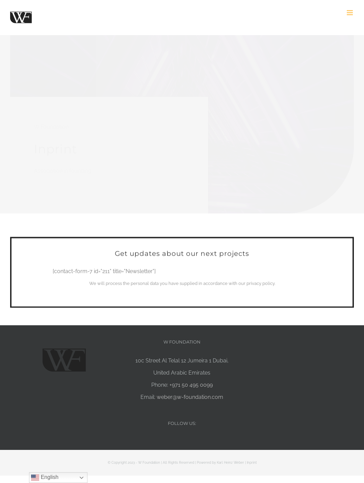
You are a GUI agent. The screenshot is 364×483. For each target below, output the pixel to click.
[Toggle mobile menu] (350, 12)
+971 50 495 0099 (191, 385)
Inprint (252, 462)
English (44, 478)
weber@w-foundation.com (190, 397)
